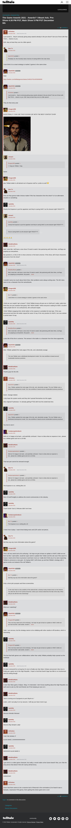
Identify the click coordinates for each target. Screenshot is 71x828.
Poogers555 (12, 109)
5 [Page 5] (64, 27)
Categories (62, 9)
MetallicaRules (13, 244)
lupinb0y (11, 204)
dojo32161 (11, 56)
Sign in (5, 800)
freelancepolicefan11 (14, 431)
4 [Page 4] (63, 27)
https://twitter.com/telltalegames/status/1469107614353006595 (22, 79)
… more (31, 274)
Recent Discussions (11, 808)
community (33, 818)
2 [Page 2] (60, 27)
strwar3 (10, 157)
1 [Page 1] (59, 27)
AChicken (11, 31)
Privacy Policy (39, 822)
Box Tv (10, 48)
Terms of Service (31, 822)
